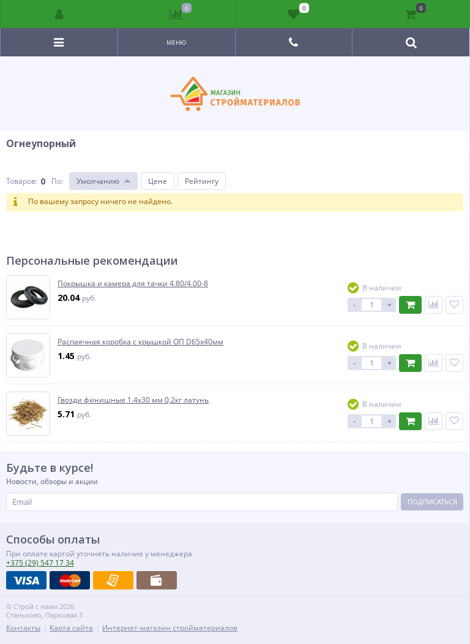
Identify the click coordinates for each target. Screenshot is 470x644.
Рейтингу (201, 181)
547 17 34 (40, 563)
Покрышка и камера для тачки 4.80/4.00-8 (133, 284)
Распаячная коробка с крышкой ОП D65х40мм (140, 342)
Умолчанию (97, 181)
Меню (176, 42)
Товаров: (21, 181)
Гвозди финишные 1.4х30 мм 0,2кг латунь (133, 400)
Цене (157, 181)
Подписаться (432, 501)
